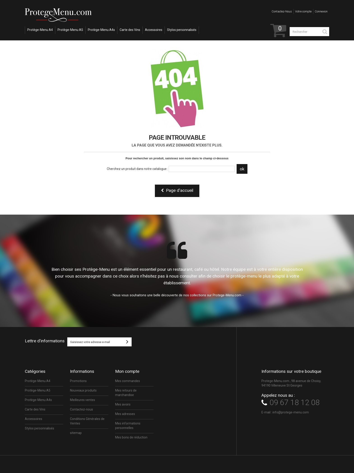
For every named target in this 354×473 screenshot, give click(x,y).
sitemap (76, 433)
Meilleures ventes (82, 400)
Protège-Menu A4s (101, 30)
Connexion (321, 11)
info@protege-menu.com (290, 412)
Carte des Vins (130, 30)
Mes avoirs (122, 404)
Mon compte (127, 371)
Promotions (78, 381)
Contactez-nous (282, 11)
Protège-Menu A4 (40, 30)
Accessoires (153, 30)
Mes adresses (125, 414)
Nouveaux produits (83, 390)
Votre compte (303, 11)
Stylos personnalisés (181, 30)
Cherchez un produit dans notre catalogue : (137, 169)
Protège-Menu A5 (70, 30)
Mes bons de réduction (131, 437)
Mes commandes (127, 381)
